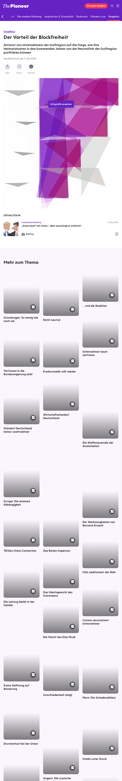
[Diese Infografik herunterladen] (31, 66)
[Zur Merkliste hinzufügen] (19, 66)
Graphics (9, 31)
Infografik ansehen (61, 104)
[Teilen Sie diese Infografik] (7, 66)
